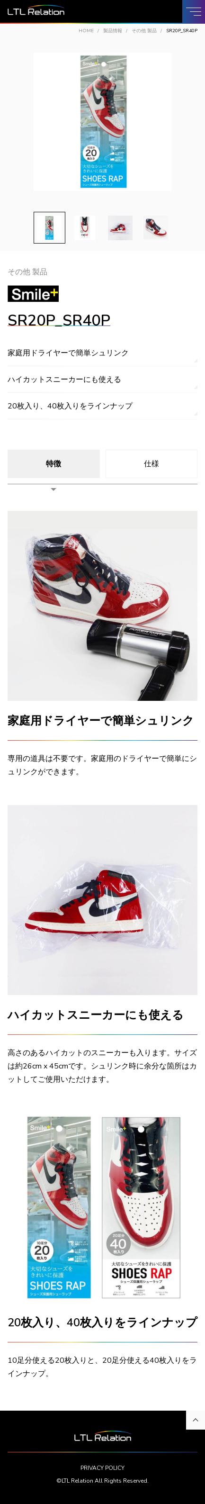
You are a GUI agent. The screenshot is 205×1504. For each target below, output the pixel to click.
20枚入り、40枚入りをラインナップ (70, 406)
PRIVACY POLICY (102, 1468)
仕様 (151, 464)
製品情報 (112, 30)
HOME (86, 30)
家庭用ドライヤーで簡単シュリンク (68, 353)
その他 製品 (144, 30)
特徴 (53, 464)
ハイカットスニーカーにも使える (64, 379)
